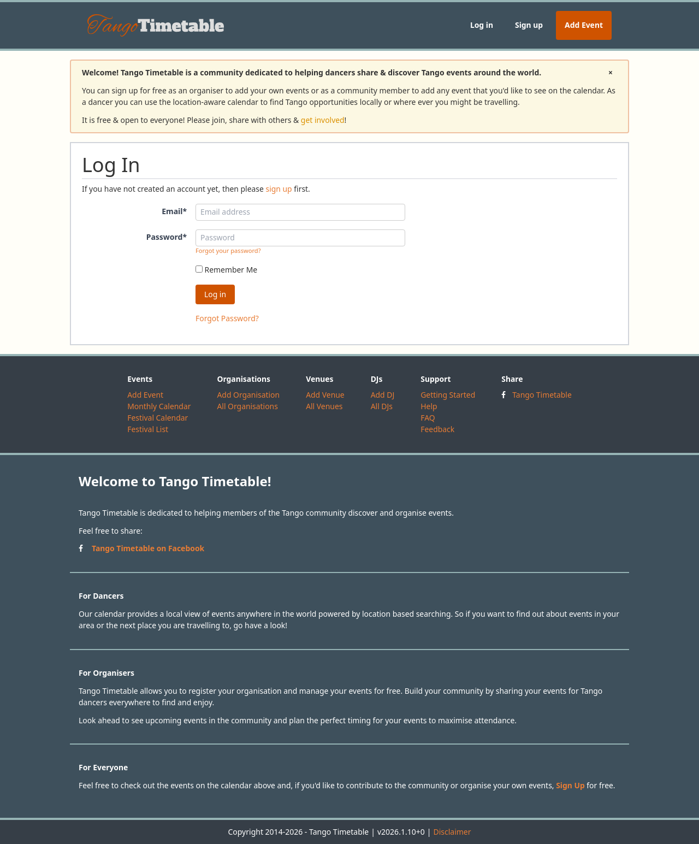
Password (166, 237)
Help (428, 406)
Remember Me (226, 269)
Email (174, 211)
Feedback (437, 429)
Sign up (529, 25)
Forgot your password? (228, 250)
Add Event (584, 25)
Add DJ (383, 394)
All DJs (382, 406)
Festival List (147, 429)
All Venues (324, 406)
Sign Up (570, 785)
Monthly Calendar (159, 406)
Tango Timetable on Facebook (148, 548)
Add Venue (325, 394)
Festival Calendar (157, 417)
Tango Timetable (542, 394)
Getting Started (447, 394)
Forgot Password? (227, 318)
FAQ (427, 417)
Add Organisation (248, 394)
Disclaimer (452, 832)
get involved (323, 120)
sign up (278, 189)
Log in (481, 25)
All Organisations (247, 406)
